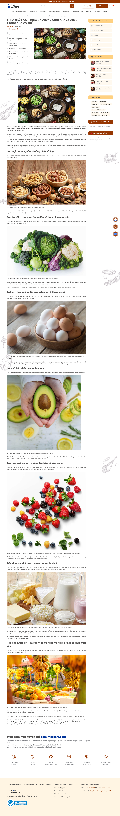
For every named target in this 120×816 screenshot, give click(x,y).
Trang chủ (10, 16)
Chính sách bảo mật (60, 794)
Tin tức (88, 11)
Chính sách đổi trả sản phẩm (62, 797)
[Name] (72, 6)
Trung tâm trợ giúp (59, 788)
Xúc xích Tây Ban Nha (106, 104)
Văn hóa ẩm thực (96, 115)
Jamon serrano (105, 115)
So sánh (105, 11)
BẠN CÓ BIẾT (10, 26)
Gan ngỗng (94, 101)
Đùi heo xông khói (105, 112)
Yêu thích (97, 11)
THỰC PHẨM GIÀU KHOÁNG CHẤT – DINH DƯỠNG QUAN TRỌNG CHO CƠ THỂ (45, 16)
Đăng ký (101, 6)
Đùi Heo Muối (95, 112)
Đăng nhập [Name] (88, 6)
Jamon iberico (95, 104)
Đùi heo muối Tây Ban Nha (98, 110)
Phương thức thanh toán (61, 791)
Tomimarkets (102, 101)
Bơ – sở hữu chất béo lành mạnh (17, 48)
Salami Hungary (95, 107)
